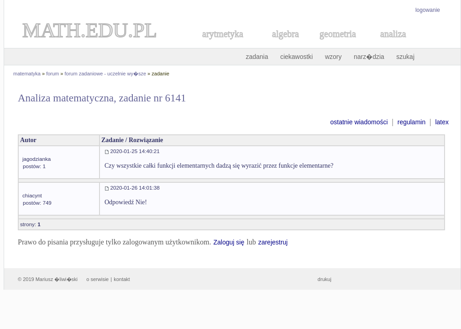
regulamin (411, 122)
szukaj (405, 56)
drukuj (324, 279)
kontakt (122, 279)
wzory (333, 56)
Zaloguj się (228, 242)
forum (52, 73)
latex (442, 122)
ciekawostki (296, 56)
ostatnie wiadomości (359, 122)
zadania (257, 56)
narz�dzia (369, 56)
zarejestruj (273, 242)
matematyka (27, 73)
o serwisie (97, 279)
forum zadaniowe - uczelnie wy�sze (106, 73)
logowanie (427, 10)
